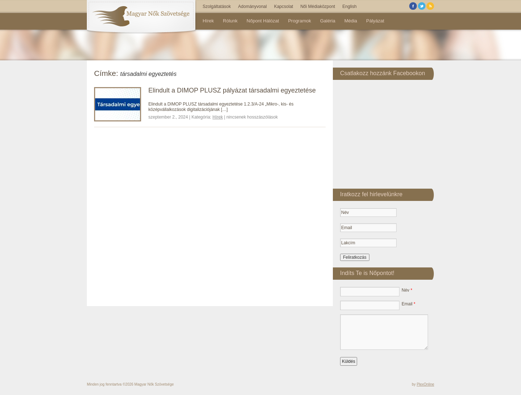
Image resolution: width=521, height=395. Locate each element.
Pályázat (375, 20)
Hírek (208, 20)
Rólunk (230, 20)
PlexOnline (425, 384)
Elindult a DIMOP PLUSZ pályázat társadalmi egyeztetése (232, 90)
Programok (299, 20)
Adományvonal (252, 6)
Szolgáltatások (217, 6)
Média (350, 20)
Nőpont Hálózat (263, 20)
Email (408, 303)
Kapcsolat (283, 6)
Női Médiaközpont (317, 6)
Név (407, 290)
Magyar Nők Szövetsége (154, 384)
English (349, 6)
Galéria (327, 20)
